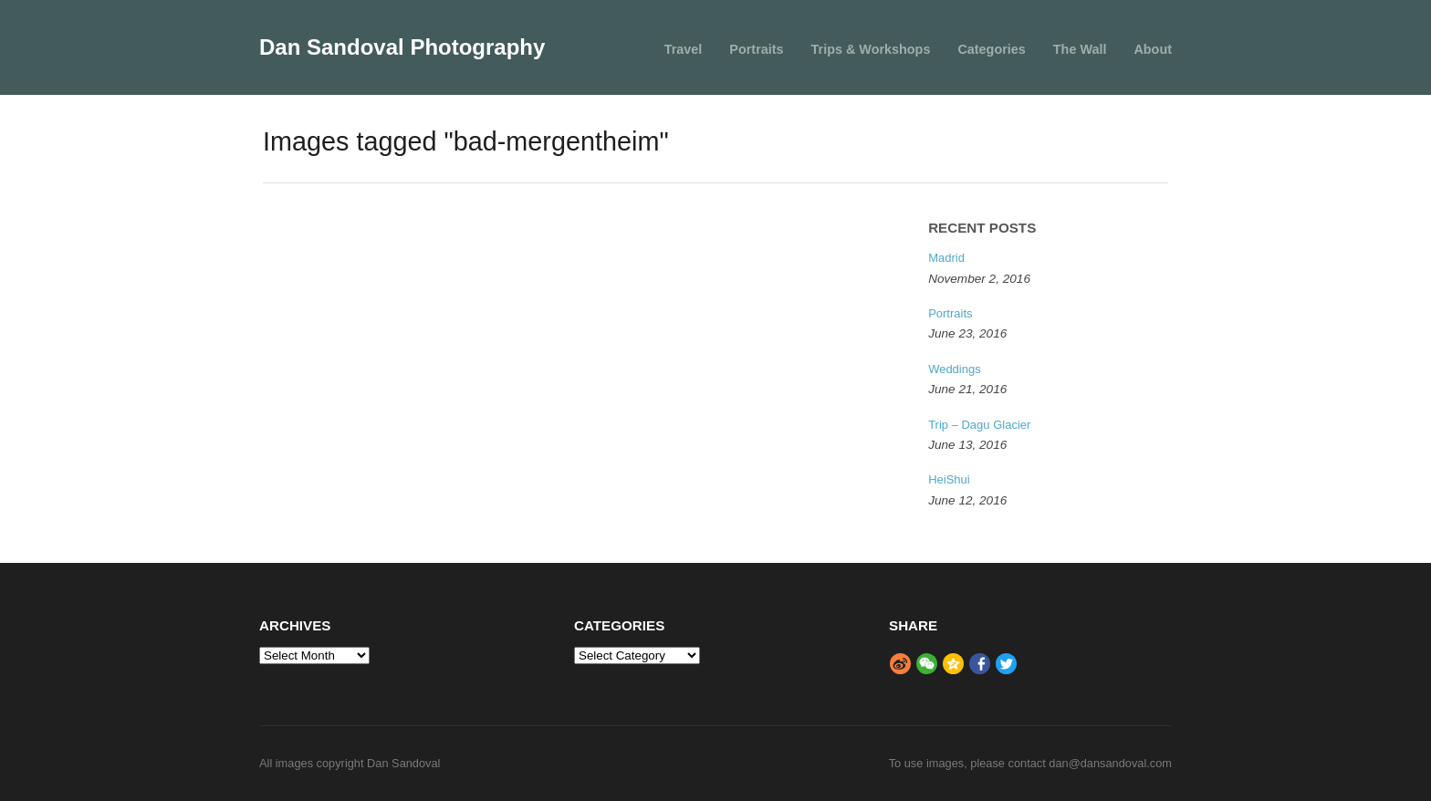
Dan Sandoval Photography (402, 47)
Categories (991, 49)
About (1152, 49)
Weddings (954, 369)
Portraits (756, 49)
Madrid (946, 258)
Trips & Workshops (871, 49)
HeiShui (949, 479)
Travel (683, 49)
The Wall (1080, 49)
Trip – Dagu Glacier (979, 425)
